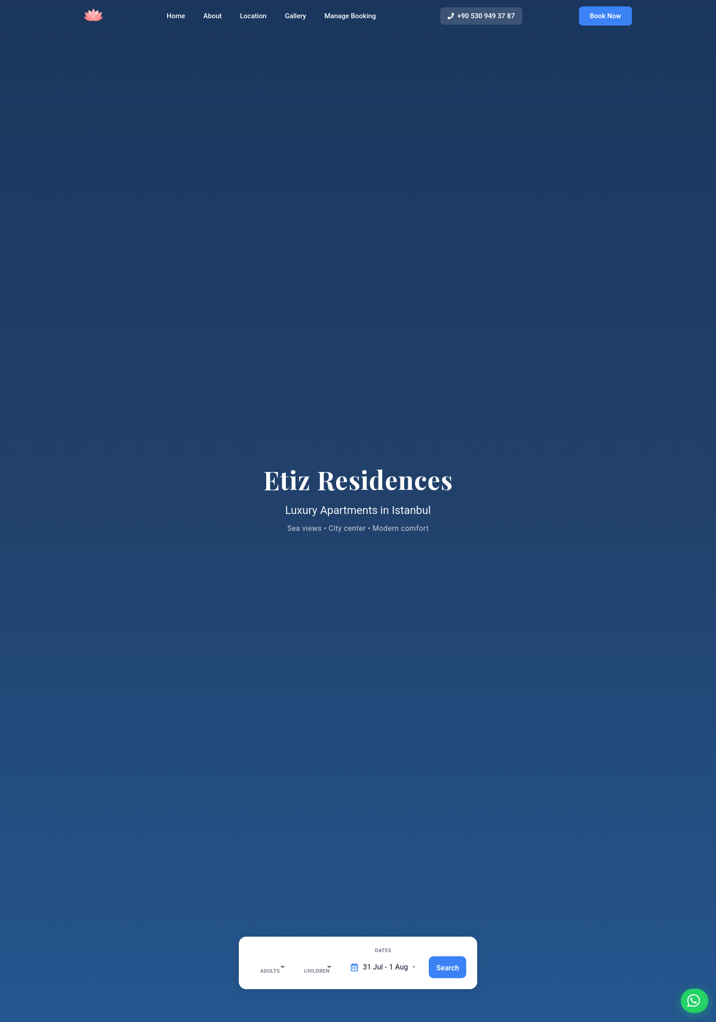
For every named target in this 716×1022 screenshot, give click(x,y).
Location (255, 20)
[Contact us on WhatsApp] (691, 997)
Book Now (605, 19)
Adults (260, 951)
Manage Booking (352, 20)
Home (178, 20)
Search (453, 967)
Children (311, 951)
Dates (380, 951)
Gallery (297, 20)
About (214, 20)
